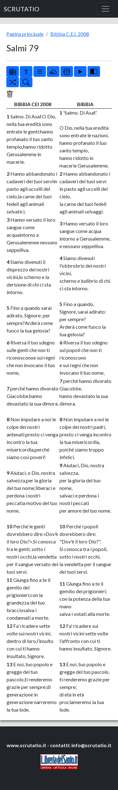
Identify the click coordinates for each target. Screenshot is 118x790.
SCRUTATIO (21, 9)
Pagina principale (24, 34)
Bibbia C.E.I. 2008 (69, 34)
